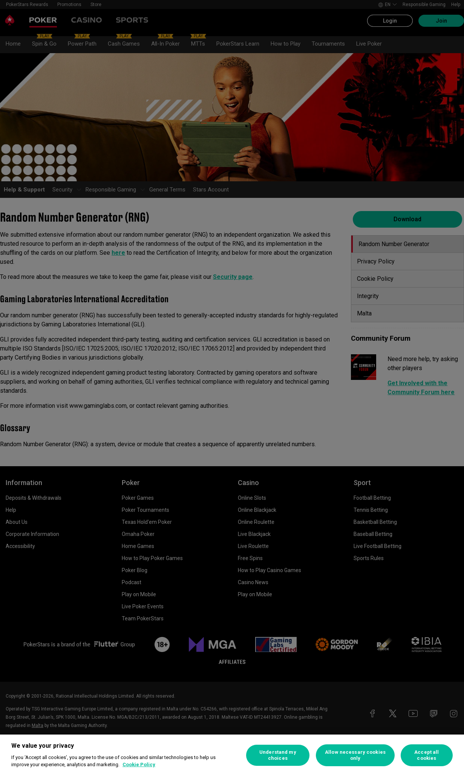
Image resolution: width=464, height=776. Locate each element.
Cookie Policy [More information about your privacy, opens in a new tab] (139, 764)
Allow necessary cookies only (355, 755)
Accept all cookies (426, 755)
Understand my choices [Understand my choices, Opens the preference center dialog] (277, 755)
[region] (232, 755)
